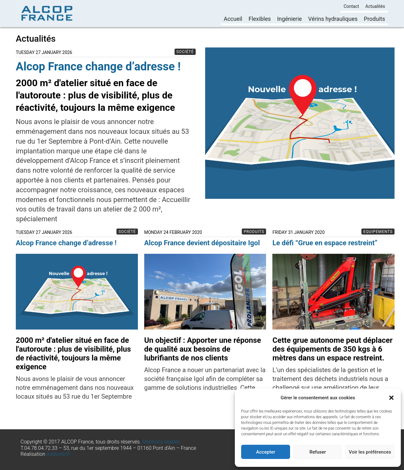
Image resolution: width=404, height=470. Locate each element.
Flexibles (259, 18)
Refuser (317, 452)
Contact (351, 6)
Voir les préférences (370, 452)
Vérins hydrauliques (332, 18)
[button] (391, 398)
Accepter (265, 452)
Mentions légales (161, 442)
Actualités (375, 6)
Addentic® (58, 454)
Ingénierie (289, 18)
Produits (374, 18)
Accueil (233, 18)
